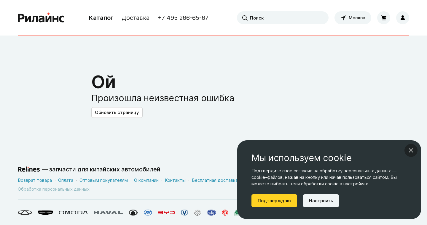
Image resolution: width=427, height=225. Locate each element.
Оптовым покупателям (103, 180)
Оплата (65, 180)
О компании (146, 180)
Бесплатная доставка (215, 180)
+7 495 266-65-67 (183, 17)
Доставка (135, 17)
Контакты (175, 180)
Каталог (101, 17)
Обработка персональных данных (54, 189)
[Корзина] (383, 17)
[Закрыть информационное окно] (411, 150)
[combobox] (283, 17)
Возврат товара (35, 180)
